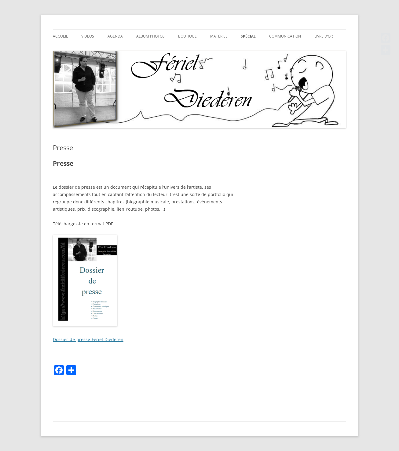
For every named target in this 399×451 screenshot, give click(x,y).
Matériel (218, 36)
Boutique (187, 36)
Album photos (150, 36)
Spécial (248, 36)
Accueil (60, 36)
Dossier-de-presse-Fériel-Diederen (88, 339)
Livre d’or (323, 36)
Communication (285, 36)
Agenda (115, 36)
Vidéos (87, 36)
